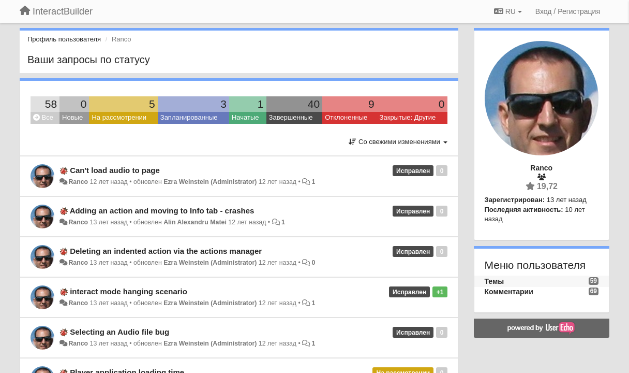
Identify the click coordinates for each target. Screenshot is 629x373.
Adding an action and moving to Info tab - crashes (162, 210)
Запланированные (189, 117)
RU (508, 11)
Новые (72, 117)
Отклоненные (346, 117)
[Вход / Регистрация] (567, 11)
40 (314, 104)
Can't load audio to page (115, 170)
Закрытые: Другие (408, 117)
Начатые (245, 117)
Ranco (78, 181)
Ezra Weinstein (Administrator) (210, 181)
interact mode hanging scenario (128, 291)
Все (43, 117)
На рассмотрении (119, 117)
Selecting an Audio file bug (119, 331)
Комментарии (509, 292)
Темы (494, 281)
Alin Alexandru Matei (195, 222)
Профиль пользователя (64, 39)
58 (51, 104)
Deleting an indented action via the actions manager (166, 251)
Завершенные (291, 117)
